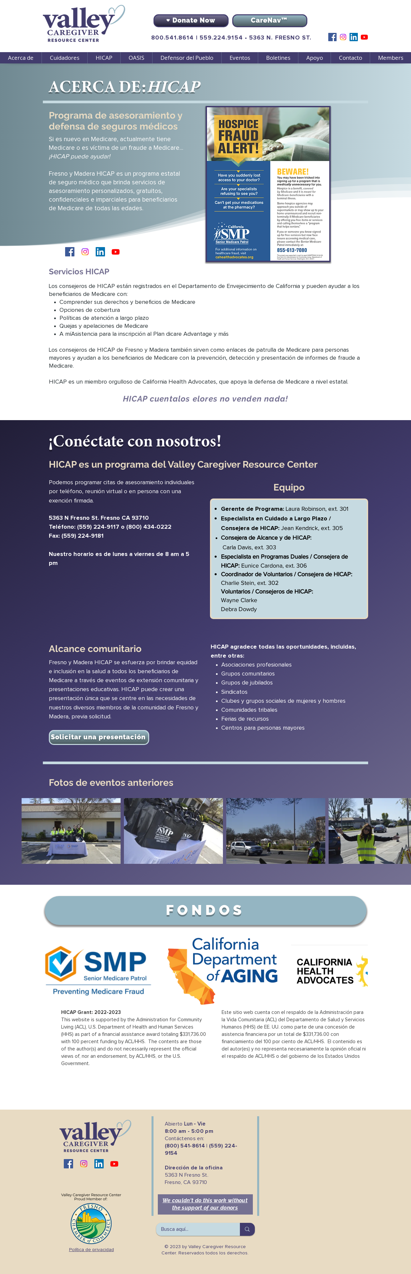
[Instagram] (343, 37)
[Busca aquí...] (193, 1229)
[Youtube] (364, 37)
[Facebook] (332, 37)
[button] (64, 57)
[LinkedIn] (354, 37)
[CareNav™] (269, 20)
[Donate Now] (191, 20)
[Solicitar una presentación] (99, 737)
